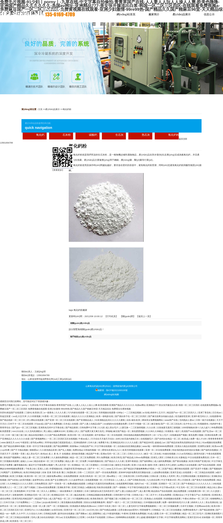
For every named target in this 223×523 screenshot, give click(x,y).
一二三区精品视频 (133, 412)
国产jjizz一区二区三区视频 (24, 427)
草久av (59, 517)
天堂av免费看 (165, 495)
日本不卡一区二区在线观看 (21, 424)
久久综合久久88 (34, 513)
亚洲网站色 (17, 472)
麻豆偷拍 (155, 424)
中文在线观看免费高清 (198, 457)
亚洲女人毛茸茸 (168, 476)
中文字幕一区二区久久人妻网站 (42, 491)
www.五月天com (115, 468)
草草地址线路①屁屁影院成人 (59, 442)
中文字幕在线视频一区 (105, 446)
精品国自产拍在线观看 (162, 491)
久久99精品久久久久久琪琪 (20, 483)
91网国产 (5, 472)
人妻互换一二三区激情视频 (133, 427)
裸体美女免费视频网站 (153, 420)
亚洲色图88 (20, 491)
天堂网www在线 (202, 506)
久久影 (101, 427)
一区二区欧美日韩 (126, 476)
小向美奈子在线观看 (96, 517)
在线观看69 (215, 416)
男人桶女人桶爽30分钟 (54, 431)
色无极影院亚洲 (182, 416)
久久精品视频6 (43, 510)
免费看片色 (103, 442)
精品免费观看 (180, 491)
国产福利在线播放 (210, 450)
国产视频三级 (111, 498)
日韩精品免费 (50, 513)
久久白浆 (151, 427)
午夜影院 (24, 442)
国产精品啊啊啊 (61, 446)
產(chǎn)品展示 (52, 109)
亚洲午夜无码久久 (200, 416)
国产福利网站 (146, 461)
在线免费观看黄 (71, 476)
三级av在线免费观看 (46, 487)
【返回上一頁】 (144, 316)
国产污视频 (30, 487)
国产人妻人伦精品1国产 (91, 424)
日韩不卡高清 (104, 506)
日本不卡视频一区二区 (139, 424)
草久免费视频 (103, 457)
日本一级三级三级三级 (16, 435)
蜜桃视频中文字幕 (155, 517)
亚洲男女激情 (204, 446)
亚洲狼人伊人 (73, 431)
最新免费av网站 (55, 476)
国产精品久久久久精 (114, 461)
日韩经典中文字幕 (122, 495)
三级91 (28, 412)
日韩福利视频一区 (92, 450)
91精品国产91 (87, 446)
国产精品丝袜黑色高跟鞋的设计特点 (184, 442)
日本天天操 (9, 502)
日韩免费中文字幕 (88, 427)
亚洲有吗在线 (25, 506)
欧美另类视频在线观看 (133, 450)
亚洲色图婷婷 (80, 442)
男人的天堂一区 (63, 465)
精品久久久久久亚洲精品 (83, 416)
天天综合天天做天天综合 (103, 439)
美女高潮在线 (212, 502)
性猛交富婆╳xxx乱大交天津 (13, 416)
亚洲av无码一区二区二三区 (114, 454)
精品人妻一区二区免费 (76, 461)
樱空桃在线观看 (182, 468)
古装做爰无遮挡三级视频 (169, 427)
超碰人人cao (27, 461)
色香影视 (206, 495)
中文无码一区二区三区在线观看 (191, 487)
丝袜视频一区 (208, 517)
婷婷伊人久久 (197, 502)
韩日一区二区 (118, 506)
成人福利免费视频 (163, 461)
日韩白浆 (154, 476)
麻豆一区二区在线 (152, 454)
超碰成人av (160, 442)
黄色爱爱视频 (138, 431)
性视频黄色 (203, 424)
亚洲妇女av (178, 495)
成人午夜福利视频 (111, 513)
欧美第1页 (38, 412)
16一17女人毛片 (161, 435)
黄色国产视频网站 (12, 457)
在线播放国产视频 (178, 435)
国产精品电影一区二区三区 (13, 420)
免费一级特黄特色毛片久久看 (176, 502)
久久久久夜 (60, 412)
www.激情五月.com (10, 442)
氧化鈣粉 (67, 109)
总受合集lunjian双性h (128, 510)
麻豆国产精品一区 (122, 431)
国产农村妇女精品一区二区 (168, 439)
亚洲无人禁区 (157, 457)
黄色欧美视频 (78, 454)
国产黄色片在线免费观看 (204, 480)
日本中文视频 (187, 506)
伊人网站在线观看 (35, 420)
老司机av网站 (37, 442)
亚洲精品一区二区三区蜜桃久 (86, 465)
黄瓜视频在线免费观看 (72, 502)
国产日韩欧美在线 (137, 480)
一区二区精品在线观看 (204, 472)
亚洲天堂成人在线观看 (181, 472)
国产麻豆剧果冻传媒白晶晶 (161, 416)
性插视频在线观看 (172, 498)
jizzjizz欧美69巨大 (51, 502)
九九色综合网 (153, 480)
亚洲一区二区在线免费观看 (158, 450)
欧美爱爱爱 (5, 431)
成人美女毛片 (112, 427)
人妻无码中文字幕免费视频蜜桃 (142, 506)
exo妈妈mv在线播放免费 (115, 424)
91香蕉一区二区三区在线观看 (56, 416)
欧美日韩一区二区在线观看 (81, 435)
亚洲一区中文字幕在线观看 (39, 446)
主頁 (40, 109)
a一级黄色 (49, 412)
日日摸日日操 (107, 465)
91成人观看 (153, 513)
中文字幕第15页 (169, 480)
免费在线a (77, 450)
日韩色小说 (137, 495)
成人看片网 (144, 491)
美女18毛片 (5, 495)
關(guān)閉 (127, 316)
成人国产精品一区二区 (60, 498)
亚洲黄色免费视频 (138, 513)
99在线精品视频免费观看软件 (138, 435)
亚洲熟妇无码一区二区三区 (37, 495)
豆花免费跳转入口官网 (74, 517)
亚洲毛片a (30, 510)
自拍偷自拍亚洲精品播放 (129, 446)
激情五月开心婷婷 (168, 465)
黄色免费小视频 (196, 435)
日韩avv (111, 517)
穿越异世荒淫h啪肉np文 (75, 468)
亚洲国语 (78, 491)
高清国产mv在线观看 (191, 431)
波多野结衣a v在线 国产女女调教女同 (50, 480)
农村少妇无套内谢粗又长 (128, 439)
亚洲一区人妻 (39, 506)
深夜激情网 (18, 495)
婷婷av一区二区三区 (199, 498)
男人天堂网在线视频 (186, 476)
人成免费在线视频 (160, 472)
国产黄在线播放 (180, 461)
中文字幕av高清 (167, 487)
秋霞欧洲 (71, 472)
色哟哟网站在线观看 (126, 517)
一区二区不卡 (150, 495)
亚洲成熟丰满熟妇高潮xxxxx (83, 506)
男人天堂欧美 (184, 480)
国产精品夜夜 (72, 427)
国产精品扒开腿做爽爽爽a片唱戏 (139, 468)
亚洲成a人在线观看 (153, 498)
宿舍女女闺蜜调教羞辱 (94, 502)
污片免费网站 (22, 502)
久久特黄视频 (34, 416)
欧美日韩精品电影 (32, 472)
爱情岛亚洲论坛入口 (112, 450)
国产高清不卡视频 (199, 468)
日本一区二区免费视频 (170, 513)
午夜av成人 (84, 439)
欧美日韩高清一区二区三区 (93, 476)
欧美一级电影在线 (105, 416)
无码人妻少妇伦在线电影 (43, 517)
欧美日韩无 (116, 457)
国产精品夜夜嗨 (207, 510)
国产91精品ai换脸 (108, 510)
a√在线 (146, 412)
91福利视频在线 (96, 461)
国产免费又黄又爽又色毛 (93, 431)
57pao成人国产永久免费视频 (48, 424)
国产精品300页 (147, 442)
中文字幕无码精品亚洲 (138, 487)
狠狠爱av (34, 450)
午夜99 (125, 513)
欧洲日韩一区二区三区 (35, 476)
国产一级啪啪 (119, 487)
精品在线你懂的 (36, 435)
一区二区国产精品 (164, 468)
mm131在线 (18, 431)
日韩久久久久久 (135, 454)
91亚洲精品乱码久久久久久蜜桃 (110, 420)
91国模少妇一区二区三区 (131, 498)
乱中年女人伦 (190, 424)
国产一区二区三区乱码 (171, 424)
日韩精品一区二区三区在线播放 (167, 510)
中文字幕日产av (193, 495)
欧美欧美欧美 (97, 498)
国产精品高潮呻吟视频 (14, 446)
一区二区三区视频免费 (168, 506)
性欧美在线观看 (104, 487)
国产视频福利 (215, 468)
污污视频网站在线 (80, 498)
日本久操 (92, 442)
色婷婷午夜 (215, 424)
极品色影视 (79, 495)
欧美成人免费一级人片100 (194, 439)
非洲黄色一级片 (172, 431)
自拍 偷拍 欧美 (134, 420)
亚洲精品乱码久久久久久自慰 (124, 442)
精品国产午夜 (92, 454)
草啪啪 (109, 431)
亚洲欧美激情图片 (213, 513)
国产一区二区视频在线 (58, 506)
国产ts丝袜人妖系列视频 (19, 480)
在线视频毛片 (147, 439)
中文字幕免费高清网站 (175, 517)
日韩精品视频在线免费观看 (99, 495)
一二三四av (36, 502)
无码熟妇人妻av (187, 420)
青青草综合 (5, 427)
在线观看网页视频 (125, 483)
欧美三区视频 (16, 476)
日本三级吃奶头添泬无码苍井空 (99, 491)
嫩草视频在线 (20, 465)
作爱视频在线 (56, 468)
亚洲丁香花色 (204, 412)
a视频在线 (91, 487)
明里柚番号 (145, 510)
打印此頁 (111, 316)
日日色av (217, 412)
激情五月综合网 (122, 465)
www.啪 (145, 446)
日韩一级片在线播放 (205, 420)
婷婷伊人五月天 (158, 412)
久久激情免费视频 (60, 457)
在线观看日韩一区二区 (199, 491)
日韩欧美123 (171, 457)
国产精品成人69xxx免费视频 (136, 457)
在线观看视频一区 (94, 480)
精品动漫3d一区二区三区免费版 (49, 461)
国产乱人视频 (65, 450)
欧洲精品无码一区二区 (62, 495)
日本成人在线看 (71, 424)
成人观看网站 (95, 513)
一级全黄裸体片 (65, 491)
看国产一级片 (113, 502)
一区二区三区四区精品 (132, 502)
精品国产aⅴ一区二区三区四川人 (182, 412)
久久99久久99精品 (155, 431)
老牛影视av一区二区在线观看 (109, 435)
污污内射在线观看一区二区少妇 (83, 412)
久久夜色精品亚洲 (48, 450)
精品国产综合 (41, 498)
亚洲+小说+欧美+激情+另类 (144, 465)
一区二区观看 (151, 483)
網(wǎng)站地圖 (111, 394)
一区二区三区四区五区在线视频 (63, 439)
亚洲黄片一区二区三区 (169, 483)
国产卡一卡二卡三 (97, 468)
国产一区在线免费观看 (107, 472)
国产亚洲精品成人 (85, 420)
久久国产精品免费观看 (56, 435)
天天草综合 (109, 480)
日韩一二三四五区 (86, 472)
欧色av (44, 454)
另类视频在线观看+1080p (111, 412)
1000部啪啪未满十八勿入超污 (196, 427)
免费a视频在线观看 (76, 483)
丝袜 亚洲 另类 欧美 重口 (54, 472)
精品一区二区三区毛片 (193, 513)
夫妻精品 (182, 457)
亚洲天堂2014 (193, 517)
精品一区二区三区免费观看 (83, 457)
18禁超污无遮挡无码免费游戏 (101, 483)
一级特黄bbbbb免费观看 (162, 446)
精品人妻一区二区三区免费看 (36, 457)
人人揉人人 (121, 480)
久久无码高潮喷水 (34, 431)
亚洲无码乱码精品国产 (23, 498)
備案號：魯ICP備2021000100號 (111, 390)
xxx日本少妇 (93, 510)
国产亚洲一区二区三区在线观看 (60, 420)
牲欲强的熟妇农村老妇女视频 (186, 450)
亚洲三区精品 (78, 487)
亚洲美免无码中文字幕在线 (51, 427)
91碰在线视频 (169, 454)
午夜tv (185, 498)
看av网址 (111, 476)
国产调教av (81, 513)
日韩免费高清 (41, 483)
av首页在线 (57, 510)
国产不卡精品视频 (20, 450)
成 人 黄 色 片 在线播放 (59, 454)
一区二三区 (17, 487)
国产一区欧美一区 (57, 483)
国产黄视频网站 (38, 439)
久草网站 (154, 487)
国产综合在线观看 (207, 465)
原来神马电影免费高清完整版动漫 (135, 472)
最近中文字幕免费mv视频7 (41, 465)
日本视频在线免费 (152, 502)
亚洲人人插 (43, 468)
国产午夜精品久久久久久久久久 (196, 483)
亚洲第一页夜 (18, 454)
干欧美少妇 (30, 468)
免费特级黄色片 (190, 510)
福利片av (139, 483)
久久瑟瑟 (215, 491)
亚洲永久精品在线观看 (186, 446)
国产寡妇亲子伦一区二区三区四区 (131, 416)
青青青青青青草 (215, 439)
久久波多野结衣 (76, 480)
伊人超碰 (141, 517)
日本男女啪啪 (142, 476)
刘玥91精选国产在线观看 (12, 412)
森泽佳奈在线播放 (66, 513)
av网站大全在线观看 (187, 465)
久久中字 (21, 513)
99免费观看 (216, 427)
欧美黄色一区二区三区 (21, 521)
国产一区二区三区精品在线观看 (15, 517)
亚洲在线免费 (211, 435)
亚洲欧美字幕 (64, 487)
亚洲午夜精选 (132, 461)
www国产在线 (171, 420)
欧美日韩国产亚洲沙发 (200, 461)
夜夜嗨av (74, 446)
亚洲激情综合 (204, 476)
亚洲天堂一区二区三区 (75, 510)
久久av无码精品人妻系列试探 (191, 454)
